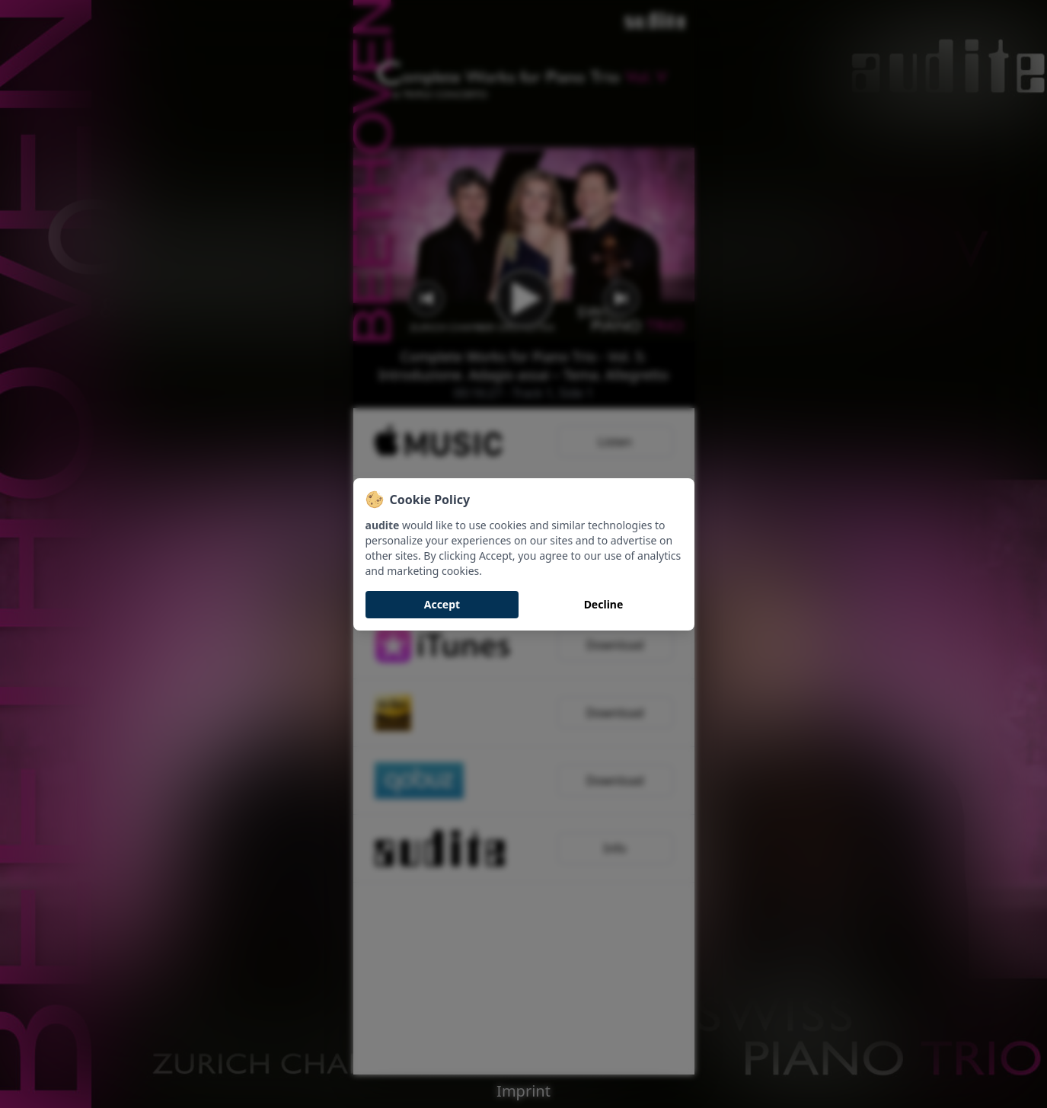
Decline (604, 604)
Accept (442, 604)
